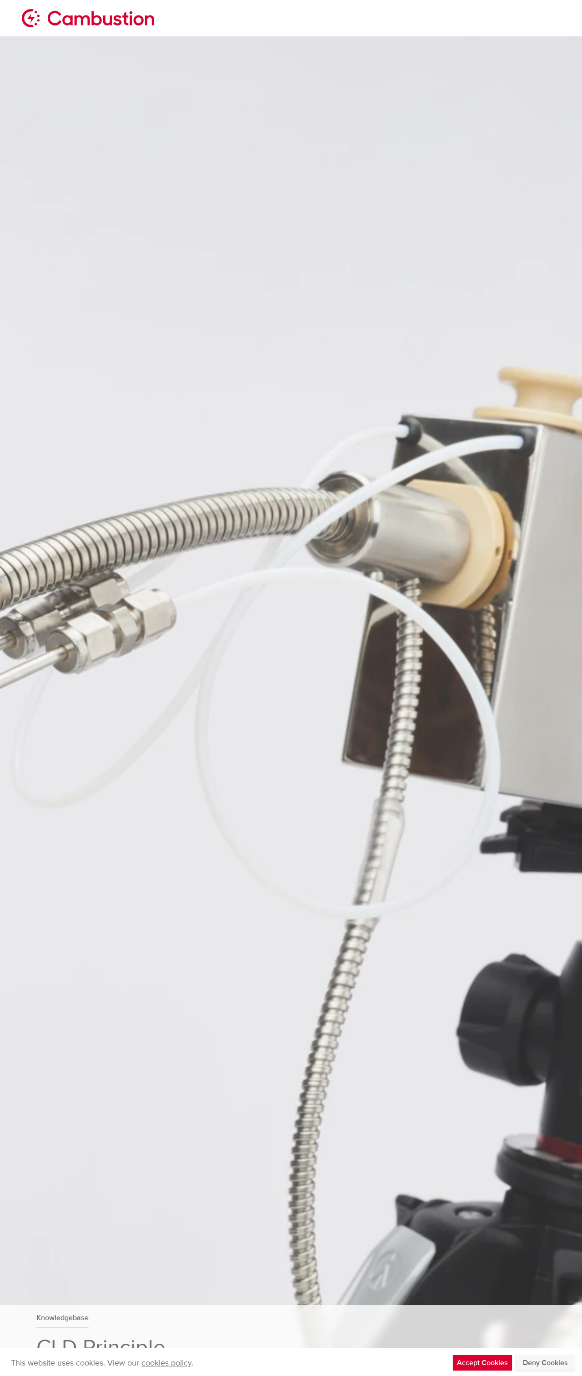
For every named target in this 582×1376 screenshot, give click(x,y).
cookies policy (166, 1363)
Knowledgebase (62, 1317)
